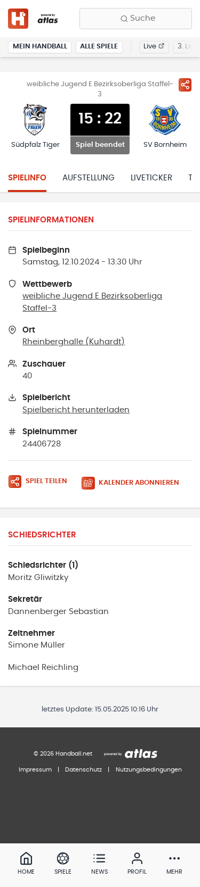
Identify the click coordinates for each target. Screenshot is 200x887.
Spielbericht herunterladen (76, 410)
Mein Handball (40, 46)
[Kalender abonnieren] (134, 483)
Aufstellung (88, 178)
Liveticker (151, 178)
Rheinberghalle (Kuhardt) (73, 342)
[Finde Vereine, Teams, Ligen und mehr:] (135, 18)
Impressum (35, 770)
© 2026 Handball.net (63, 754)
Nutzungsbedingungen (149, 770)
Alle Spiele (99, 46)
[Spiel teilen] (185, 84)
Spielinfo (27, 178)
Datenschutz (83, 770)
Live (153, 46)
